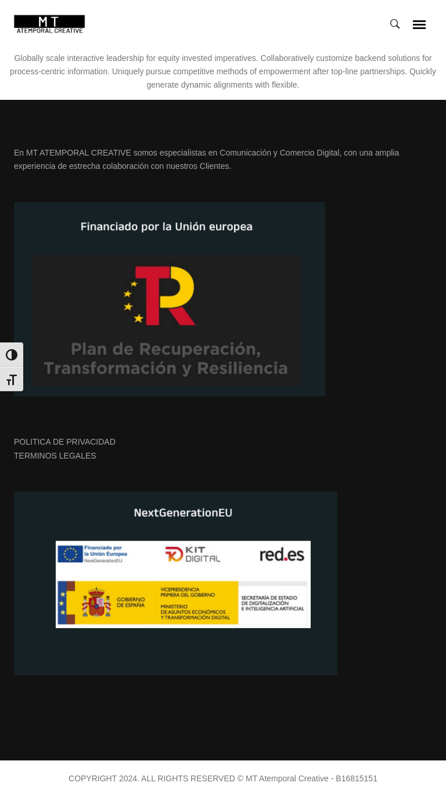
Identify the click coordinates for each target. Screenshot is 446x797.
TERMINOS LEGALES (55, 455)
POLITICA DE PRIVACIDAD (65, 441)
